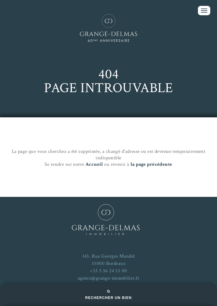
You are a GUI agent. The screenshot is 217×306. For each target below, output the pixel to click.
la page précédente (151, 164)
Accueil (94, 164)
